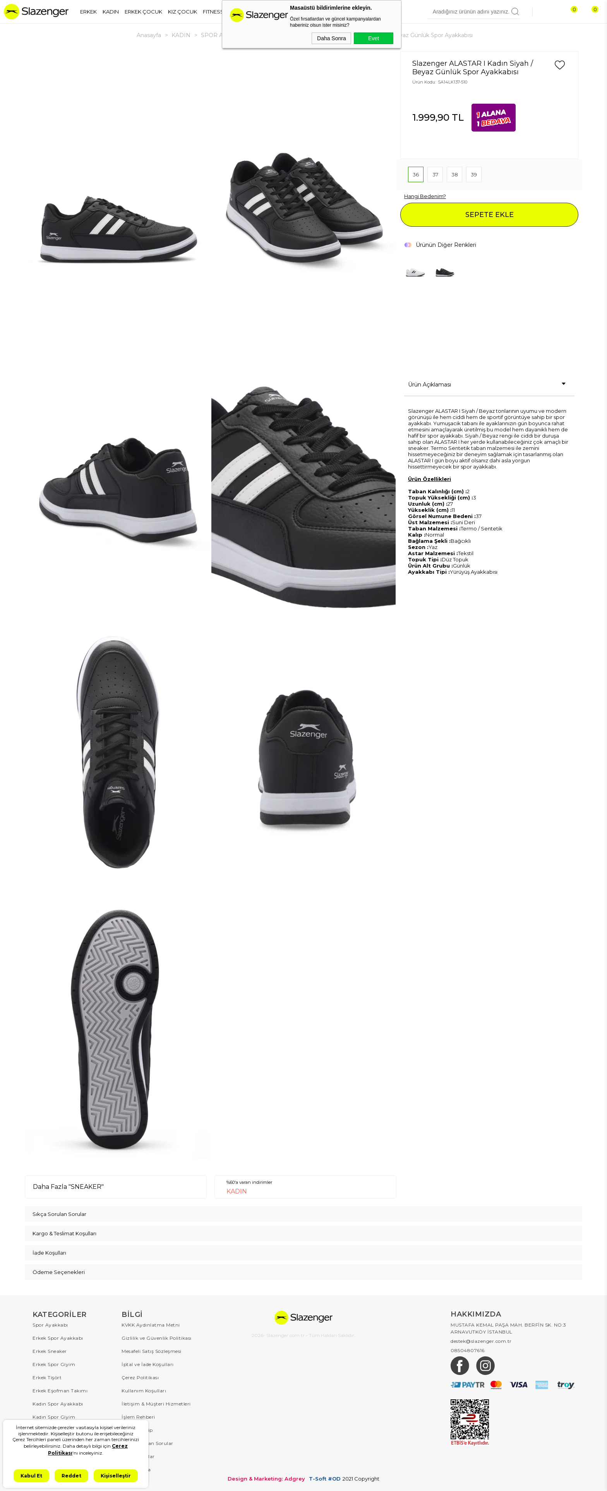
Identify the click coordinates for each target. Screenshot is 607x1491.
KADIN (111, 12)
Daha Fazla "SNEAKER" (68, 1186)
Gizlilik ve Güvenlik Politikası (157, 1338)
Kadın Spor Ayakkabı (58, 1404)
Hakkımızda (136, 1469)
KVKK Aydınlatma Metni (151, 1325)
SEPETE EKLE (489, 214)
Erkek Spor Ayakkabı (58, 1338)
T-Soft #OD (325, 1478)
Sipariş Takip (137, 1430)
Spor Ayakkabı (50, 1325)
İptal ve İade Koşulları (148, 1364)
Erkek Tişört (47, 1377)
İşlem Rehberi (138, 1417)
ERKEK (88, 12)
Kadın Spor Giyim (54, 1417)
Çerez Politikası (140, 1377)
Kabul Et (31, 1476)
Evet (373, 38)
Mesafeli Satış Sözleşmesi (152, 1351)
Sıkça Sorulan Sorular (147, 1443)
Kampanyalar (138, 1456)
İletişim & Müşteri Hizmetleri (156, 1404)
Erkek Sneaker (50, 1351)
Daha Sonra (331, 38)
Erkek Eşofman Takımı (60, 1391)
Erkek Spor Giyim (54, 1364)
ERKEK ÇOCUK (143, 12)
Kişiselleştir (116, 1476)
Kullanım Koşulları (144, 1391)
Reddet (71, 1476)
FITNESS (213, 12)
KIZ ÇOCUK (182, 12)
